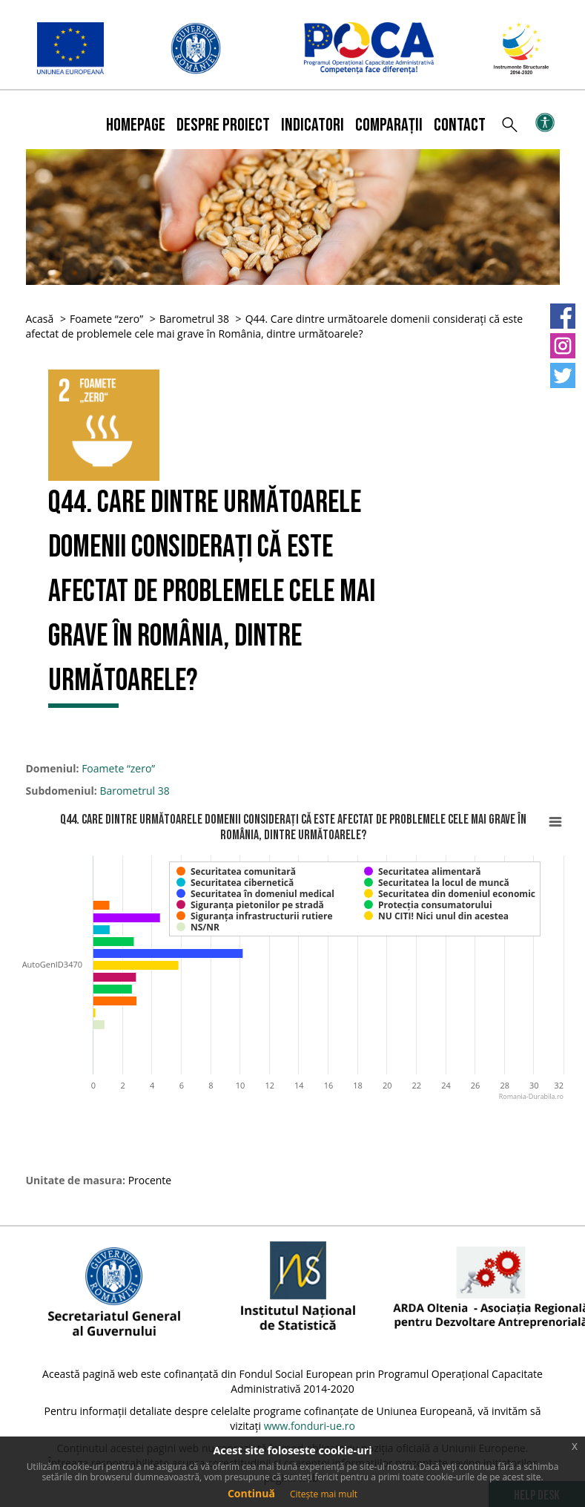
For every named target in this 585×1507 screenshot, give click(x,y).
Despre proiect (223, 125)
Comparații (389, 125)
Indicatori (312, 125)
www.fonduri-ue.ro (309, 1426)
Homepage (135, 125)
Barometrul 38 (194, 319)
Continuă (251, 1493)
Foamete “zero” (106, 319)
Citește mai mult (323, 1494)
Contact (460, 125)
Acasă (40, 319)
